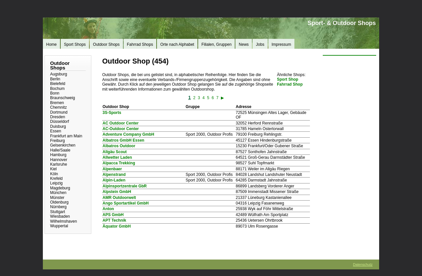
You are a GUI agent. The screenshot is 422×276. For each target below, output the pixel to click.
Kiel (53, 169)
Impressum (281, 44)
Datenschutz (363, 264)
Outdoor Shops (106, 44)
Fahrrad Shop (290, 84)
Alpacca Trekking (119, 163)
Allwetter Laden (117, 157)
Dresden (57, 117)
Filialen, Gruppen (216, 44)
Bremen (57, 102)
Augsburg (58, 74)
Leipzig (56, 183)
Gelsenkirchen (62, 145)
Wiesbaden (60, 216)
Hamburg (58, 154)
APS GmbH (113, 214)
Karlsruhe (58, 164)
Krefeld (56, 178)
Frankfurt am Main (66, 136)
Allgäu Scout (115, 152)
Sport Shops (75, 44)
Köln (54, 174)
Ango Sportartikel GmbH (126, 203)
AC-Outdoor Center (121, 128)
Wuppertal (59, 226)
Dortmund (59, 112)
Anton (108, 209)
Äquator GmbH (117, 226)
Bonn (54, 93)
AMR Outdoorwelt (119, 197)
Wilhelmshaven (63, 221)
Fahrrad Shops (140, 44)
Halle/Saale (60, 150)
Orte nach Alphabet (177, 44)
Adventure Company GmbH (128, 134)
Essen (55, 131)
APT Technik (114, 220)
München (58, 192)
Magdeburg (60, 188)
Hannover (58, 159)
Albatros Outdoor (119, 146)
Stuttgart (57, 211)
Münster (57, 197)
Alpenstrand (114, 174)
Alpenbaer (112, 169)
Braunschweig (62, 98)
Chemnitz (58, 107)
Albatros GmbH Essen (123, 140)
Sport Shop (287, 79)
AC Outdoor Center (120, 123)
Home (51, 44)
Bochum (57, 88)
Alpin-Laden (114, 180)
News (244, 44)
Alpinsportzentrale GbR (125, 186)
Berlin (55, 79)
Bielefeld (57, 83)
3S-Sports (112, 112)
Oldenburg (59, 202)
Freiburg (57, 140)
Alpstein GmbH (117, 191)
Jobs (260, 44)
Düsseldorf (59, 121)
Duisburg (58, 126)
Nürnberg (58, 207)
